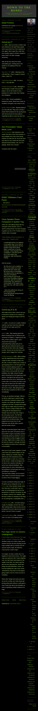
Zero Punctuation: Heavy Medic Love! (12, 128)
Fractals (32, 270)
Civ (29, 207)
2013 (30, 504)
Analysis (9, 33)
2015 (30, 499)
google (30, 284)
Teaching (32, 408)
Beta (31, 183)
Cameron (31, 195)
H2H (34, 284)
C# (34, 193)
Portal (34, 361)
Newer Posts (5, 600)
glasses (32, 282)
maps (33, 325)
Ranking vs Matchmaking (31, 112)
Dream (33, 239)
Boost (29, 189)
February (33, 561)
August (33, 543)
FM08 (29, 266)
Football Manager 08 (8, 86)
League (30, 316)
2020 (30, 486)
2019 (30, 488)
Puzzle (31, 373)
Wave (34, 447)
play (34, 357)
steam (32, 406)
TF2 (3, 45)
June (32, 551)
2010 (30, 512)
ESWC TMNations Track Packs (12, 198)
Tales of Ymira (31, 135)
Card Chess (30, 84)
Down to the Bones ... (19, 9)
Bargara (32, 179)
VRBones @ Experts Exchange (31, 683)
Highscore (31, 290)
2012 (30, 507)
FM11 (30, 268)
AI (34, 166)
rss (29, 390)
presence (32, 363)
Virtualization (32, 441)
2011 (30, 509)
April (32, 556)
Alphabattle (31, 168)
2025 (30, 475)
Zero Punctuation (7, 132)
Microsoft (31, 329)
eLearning (32, 247)
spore (29, 398)
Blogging (32, 187)
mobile (33, 333)
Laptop (31, 314)
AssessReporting (32, 177)
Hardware (10, 300)
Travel (33, 427)
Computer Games (32, 218)
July (32, 548)
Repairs (31, 382)
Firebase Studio (31, 260)
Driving (30, 241)
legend (31, 322)
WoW (34, 461)
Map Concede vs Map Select (31, 118)
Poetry (33, 359)
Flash (34, 264)
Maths (31, 328)
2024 (30, 478)
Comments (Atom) (15, 603)
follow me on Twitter (32, 705)
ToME (32, 416)
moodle (34, 335)
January (33, 641)
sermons (32, 392)
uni (34, 434)
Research (31, 384)
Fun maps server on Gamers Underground (13, 533)
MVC (31, 341)
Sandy (33, 390)
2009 (30, 514)
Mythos (4, 99)
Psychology (32, 371)
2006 (30, 649)
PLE (29, 359)
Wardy (33, 445)
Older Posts (22, 600)
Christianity (31, 205)
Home (14, 600)
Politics (29, 361)
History (31, 296)
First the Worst (31, 262)
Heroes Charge (32, 288)
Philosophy (32, 355)
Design (31, 237)
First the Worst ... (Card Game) (31, 95)
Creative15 (31, 223)
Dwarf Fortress (8, 23)
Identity (31, 300)
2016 (30, 496)
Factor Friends (31, 87)
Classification (31, 209)
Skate (29, 394)
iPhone (30, 304)
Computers (31, 221)
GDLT (33, 281)
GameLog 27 (7, 42)
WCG (31, 449)
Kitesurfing (32, 312)
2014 (30, 501)
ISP (32, 306)
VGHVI (30, 435)
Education (31, 245)
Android (31, 171)
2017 (30, 493)
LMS (30, 325)
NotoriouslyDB (31, 91)
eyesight (33, 253)
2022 (30, 483)
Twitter (30, 433)
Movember (31, 337)
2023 (30, 480)
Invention (32, 302)
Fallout (32, 257)
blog (34, 185)
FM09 (33, 266)
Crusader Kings (6, 503)
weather (31, 451)
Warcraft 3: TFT (6, 72)
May (32, 553)
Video (34, 435)
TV (33, 431)
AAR (34, 160)
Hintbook (32, 292)
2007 (30, 646)
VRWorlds (32, 443)
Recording (31, 380)
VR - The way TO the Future (31, 76)
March (33, 559)
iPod (34, 304)
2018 (30, 491)
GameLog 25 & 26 (9, 310)
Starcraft (32, 404)
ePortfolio (31, 251)
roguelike (16, 33)
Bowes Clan (30, 658)
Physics (30, 357)
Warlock (30, 447)
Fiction (29, 258)
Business (30, 193)
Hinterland (31, 294)
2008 (30, 517)
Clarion (33, 207)
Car (30, 197)
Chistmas (31, 203)
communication (32, 215)
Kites (34, 310)
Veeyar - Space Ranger (30, 139)
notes (34, 347)
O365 (30, 351)
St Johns (30, 400)
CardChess (32, 201)
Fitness (29, 264)
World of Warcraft (7, 107)
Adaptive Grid (32, 164)
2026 (30, 473)
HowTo (30, 298)
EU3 (29, 253)
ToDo (32, 414)
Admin (30, 166)
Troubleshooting (20, 300)
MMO (29, 333)
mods (29, 335)
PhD (34, 353)
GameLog (18, 120)
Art (34, 175)
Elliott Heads (32, 249)
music (32, 339)
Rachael (32, 375)
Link (33, 324)
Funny (30, 272)
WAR (29, 445)
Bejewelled (31, 181)
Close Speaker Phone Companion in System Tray (13, 220)
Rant (34, 378)
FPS (34, 268)
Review (32, 386)
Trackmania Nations (7, 80)
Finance (34, 258)
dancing (34, 227)
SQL (34, 398)
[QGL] (29, 160)
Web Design (31, 453)
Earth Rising (30, 133)
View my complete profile (30, 55)
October (33, 532)
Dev (29, 239)
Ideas (34, 298)
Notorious (30, 89)
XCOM (31, 463)
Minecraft (32, 331)
